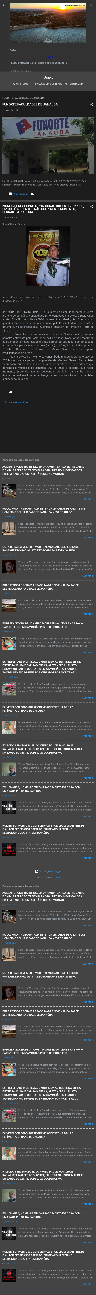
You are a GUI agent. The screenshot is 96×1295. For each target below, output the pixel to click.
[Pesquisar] (92, 6)
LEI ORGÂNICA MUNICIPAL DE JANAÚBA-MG (59, 84)
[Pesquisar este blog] (48, 71)
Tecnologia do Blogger (48, 871)
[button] (92, 105)
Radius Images (55, 877)
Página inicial (21, 84)
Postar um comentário (16, 402)
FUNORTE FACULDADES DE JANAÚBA (30, 104)
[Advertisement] (48, 427)
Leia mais (88, 499)
